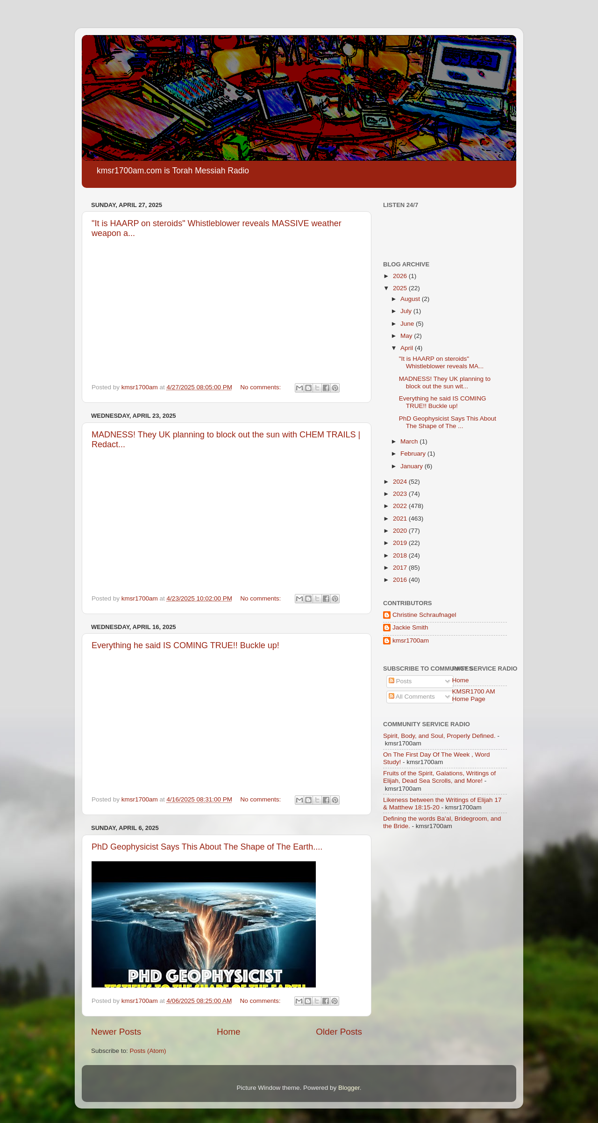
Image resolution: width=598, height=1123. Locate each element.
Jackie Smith (410, 627)
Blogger (349, 1087)
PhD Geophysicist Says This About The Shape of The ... (447, 422)
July (406, 311)
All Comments (412, 696)
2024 (401, 481)
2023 (401, 493)
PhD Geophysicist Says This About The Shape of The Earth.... (207, 846)
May (407, 335)
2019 (401, 542)
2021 (401, 518)
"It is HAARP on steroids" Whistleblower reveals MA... (441, 362)
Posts (400, 681)
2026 (401, 275)
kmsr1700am (410, 640)
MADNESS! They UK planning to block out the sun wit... (445, 382)
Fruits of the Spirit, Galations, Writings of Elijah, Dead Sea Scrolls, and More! (439, 777)
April (407, 347)
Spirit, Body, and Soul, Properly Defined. (439, 735)
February (413, 453)
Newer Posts (116, 1032)
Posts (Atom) (148, 1050)
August (411, 298)
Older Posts (339, 1032)
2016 (401, 579)
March (410, 441)
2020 (401, 530)
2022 (401, 505)
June (408, 323)
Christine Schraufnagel (424, 614)
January (412, 466)
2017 (401, 567)
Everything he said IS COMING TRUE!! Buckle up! (185, 645)
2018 (401, 555)
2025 (401, 288)
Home (228, 1032)
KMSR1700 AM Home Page (473, 695)
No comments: (261, 387)
